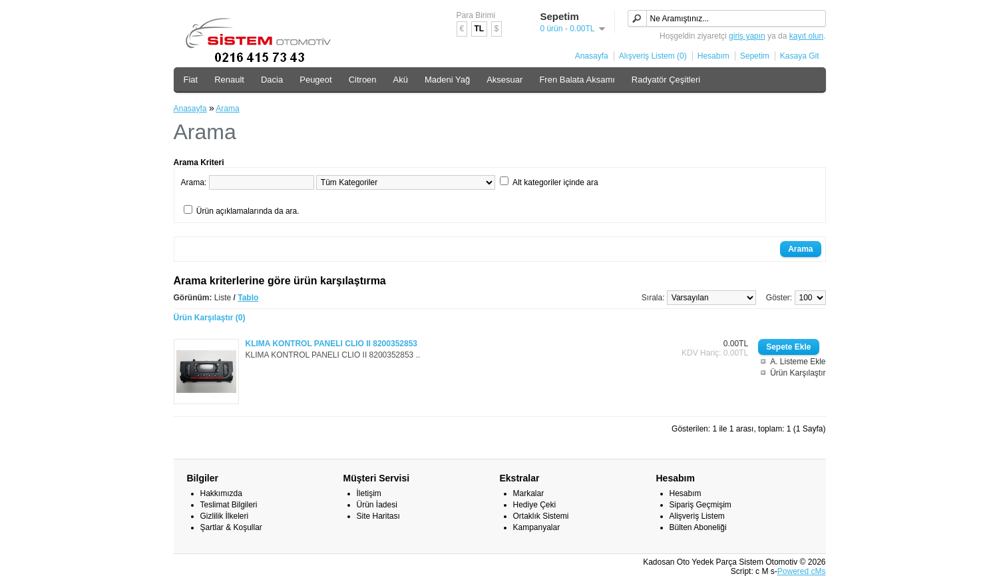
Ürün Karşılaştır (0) (210, 317)
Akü (400, 80)
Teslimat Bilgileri (229, 504)
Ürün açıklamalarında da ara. (248, 211)
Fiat (191, 80)
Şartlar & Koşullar (231, 527)
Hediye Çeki (534, 504)
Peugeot (315, 80)
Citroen (363, 80)
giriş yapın (747, 36)
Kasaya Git (799, 56)
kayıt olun (806, 36)
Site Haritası (378, 516)
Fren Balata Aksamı (576, 80)
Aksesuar (504, 80)
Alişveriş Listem (697, 516)
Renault (229, 80)
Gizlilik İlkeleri (224, 516)
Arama (227, 108)
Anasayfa (591, 56)
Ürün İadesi (377, 504)
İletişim (369, 493)
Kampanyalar (536, 527)
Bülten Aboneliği (698, 527)
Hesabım (713, 56)
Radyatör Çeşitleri (666, 80)
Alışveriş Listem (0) (653, 56)
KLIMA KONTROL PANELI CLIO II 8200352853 (332, 343)
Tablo (248, 297)
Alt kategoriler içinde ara (555, 182)
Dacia (272, 80)
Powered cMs (801, 571)
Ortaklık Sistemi (541, 516)
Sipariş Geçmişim (700, 504)
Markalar (528, 493)
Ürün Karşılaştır (797, 373)
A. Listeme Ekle (797, 361)
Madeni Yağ (447, 80)
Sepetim (754, 56)
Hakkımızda (221, 493)
